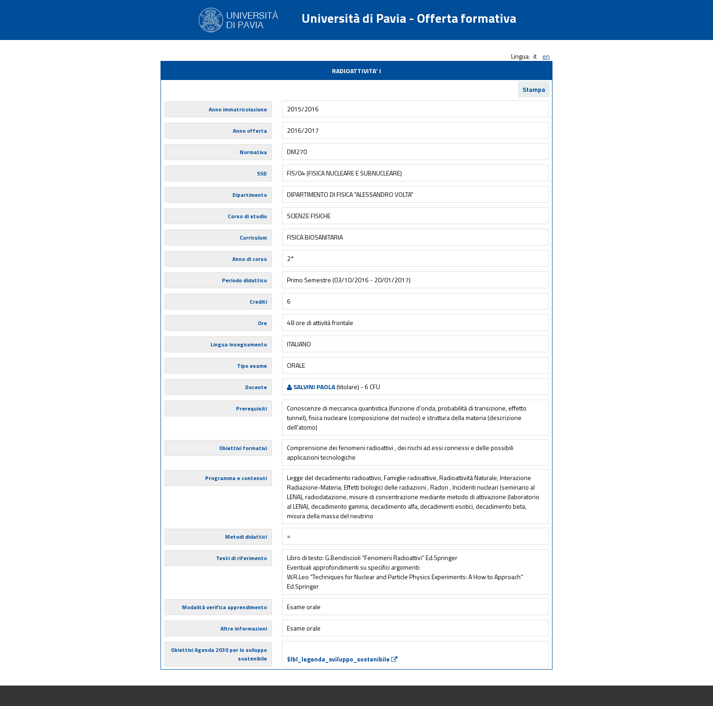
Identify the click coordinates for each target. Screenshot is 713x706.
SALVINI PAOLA (311, 386)
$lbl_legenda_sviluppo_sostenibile (342, 659)
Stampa (533, 89)
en (546, 56)
